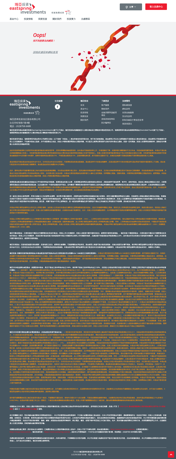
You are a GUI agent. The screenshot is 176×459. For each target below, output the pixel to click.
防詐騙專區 (106, 122)
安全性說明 (127, 116)
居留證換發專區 (108, 118)
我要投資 (42, 18)
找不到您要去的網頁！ (44, 40)
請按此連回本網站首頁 (45, 51)
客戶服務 (105, 104)
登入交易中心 (156, 6)
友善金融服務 (128, 112)
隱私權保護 (127, 104)
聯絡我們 (105, 108)
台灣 (131, 7)
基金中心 (14, 18)
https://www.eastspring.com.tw (57, 431)
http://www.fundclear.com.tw (122, 429)
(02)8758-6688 (99, 454)
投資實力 (71, 18)
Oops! (39, 35)
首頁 (82, 104)
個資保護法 (127, 123)
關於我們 (57, 18)
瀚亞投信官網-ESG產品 (28, 409)
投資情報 (28, 18)
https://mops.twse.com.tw (20, 431)
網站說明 (126, 108)
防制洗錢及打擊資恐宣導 (132, 119)
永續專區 (85, 18)
